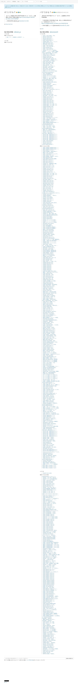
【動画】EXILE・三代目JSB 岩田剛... (49, 291)
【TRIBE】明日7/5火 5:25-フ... (48, 97)
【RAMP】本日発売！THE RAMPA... (49, 423)
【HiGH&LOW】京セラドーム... (48, 236)
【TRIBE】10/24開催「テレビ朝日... (49, 280)
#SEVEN (32, 17)
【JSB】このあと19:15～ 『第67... (49, 127)
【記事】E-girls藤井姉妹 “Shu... (48, 246)
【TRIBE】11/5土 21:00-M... (47, 302)
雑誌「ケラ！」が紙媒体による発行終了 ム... (15, 37)
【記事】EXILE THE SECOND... (48, 373)
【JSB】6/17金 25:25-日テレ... (48, 110)
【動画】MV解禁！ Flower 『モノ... (49, 357)
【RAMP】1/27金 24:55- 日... (48, 425)
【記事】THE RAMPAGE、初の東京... (49, 455)
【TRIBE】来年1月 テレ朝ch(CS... (48, 55)
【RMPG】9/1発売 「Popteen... (48, 653)
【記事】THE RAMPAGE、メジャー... (49, 428)
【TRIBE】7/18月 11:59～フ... (48, 199)
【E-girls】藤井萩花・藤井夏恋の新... (49, 250)
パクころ (3, 1)
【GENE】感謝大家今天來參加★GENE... (50, 214)
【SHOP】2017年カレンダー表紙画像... (50, 360)
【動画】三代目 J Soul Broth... (48, 152)
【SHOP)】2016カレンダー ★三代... (49, 503)
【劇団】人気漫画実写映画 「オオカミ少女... (51, 544)
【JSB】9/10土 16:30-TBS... (47, 235)
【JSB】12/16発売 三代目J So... (48, 514)
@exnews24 (54, 32)
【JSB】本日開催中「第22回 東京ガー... (50, 119)
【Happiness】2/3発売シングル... (48, 548)
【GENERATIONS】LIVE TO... (48, 635)
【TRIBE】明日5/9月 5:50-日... (48, 612)
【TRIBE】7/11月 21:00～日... (48, 96)
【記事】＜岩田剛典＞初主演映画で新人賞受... (51, 381)
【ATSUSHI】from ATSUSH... (48, 318)
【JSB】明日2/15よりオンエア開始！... (49, 557)
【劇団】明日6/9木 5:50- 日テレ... (48, 619)
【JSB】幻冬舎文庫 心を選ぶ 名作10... (49, 82)
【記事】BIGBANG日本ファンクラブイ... (50, 614)
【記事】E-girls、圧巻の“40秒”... (48, 587)
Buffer (42, 28)
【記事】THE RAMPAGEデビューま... (49, 409)
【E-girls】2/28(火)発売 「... (47, 460)
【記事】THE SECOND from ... (48, 586)
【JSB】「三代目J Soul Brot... (48, 559)
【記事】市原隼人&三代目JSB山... (48, 332)
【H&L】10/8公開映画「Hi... (47, 73)
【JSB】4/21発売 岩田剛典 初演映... (49, 603)
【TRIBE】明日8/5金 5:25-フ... (48, 212)
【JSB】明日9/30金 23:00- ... (47, 258)
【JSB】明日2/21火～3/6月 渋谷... (48, 456)
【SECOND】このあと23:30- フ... (48, 66)
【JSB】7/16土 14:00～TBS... (48, 186)
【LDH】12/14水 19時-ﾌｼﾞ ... (47, 363)
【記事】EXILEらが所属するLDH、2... (49, 393)
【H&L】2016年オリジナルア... (48, 121)
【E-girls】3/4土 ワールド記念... (48, 444)
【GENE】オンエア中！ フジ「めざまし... (50, 568)
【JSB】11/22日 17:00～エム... (48, 155)
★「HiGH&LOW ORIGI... (47, 617)
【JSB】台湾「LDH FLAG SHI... (48, 210)
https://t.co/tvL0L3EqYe (24, 17)
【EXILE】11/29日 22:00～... (47, 504)
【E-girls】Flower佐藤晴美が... (48, 541)
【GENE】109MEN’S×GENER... (48, 580)
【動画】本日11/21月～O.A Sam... (48, 328)
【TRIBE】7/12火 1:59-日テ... (48, 108)
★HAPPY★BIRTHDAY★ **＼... (48, 79)
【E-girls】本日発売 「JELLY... (48, 322)
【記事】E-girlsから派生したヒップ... (49, 338)
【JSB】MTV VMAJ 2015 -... (47, 500)
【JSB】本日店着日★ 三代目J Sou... (49, 311)
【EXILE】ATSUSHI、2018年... (48, 639)
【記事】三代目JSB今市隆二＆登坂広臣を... (50, 542)
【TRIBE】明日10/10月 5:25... (48, 279)
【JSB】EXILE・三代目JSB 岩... (48, 313)
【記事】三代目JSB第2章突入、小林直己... (50, 596)
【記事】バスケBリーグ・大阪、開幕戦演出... (51, 239)
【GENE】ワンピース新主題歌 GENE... (50, 478)
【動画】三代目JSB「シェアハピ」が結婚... (50, 407)
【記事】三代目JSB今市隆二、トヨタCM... (50, 324)
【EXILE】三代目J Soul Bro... (48, 294)
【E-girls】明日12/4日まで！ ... (48, 39)
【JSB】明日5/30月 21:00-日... (48, 113)
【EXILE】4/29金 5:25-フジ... (48, 610)
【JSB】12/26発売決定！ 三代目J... (49, 511)
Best (18, 1)
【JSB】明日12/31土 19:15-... (48, 388)
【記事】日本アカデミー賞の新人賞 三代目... (51, 414)
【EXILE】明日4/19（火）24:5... (48, 604)
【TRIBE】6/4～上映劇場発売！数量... (49, 163)
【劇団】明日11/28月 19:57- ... (48, 42)
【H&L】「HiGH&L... (46, 624)
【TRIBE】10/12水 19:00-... (47, 256)
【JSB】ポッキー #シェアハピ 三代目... (50, 71)
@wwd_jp (17, 32)
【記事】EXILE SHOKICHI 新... (48, 585)
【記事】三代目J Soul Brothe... (48, 390)
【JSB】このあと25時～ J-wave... (48, 126)
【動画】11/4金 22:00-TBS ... (48, 304)
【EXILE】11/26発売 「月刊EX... (48, 333)
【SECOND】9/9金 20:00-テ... (48, 233)
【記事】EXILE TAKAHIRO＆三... (48, 191)
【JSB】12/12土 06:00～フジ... (48, 508)
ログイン (9, 1)
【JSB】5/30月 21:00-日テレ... (48, 162)
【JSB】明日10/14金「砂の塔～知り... (49, 58)
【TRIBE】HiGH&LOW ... (47, 83)
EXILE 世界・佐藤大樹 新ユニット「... (49, 133)
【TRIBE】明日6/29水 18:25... (48, 106)
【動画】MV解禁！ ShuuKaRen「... (49, 628)
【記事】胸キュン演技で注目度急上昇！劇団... (51, 554)
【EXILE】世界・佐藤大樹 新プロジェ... (50, 134)
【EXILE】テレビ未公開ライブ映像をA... (50, 631)
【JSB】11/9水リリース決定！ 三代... (49, 261)
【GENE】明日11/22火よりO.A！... (49, 329)
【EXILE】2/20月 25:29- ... (47, 143)
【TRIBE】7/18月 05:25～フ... (48, 190)
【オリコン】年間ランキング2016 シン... (50, 377)
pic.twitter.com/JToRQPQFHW (61, 23)
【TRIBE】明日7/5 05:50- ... (47, 99)
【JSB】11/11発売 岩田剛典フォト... (49, 315)
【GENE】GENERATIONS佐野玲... (49, 538)
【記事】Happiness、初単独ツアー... (49, 418)
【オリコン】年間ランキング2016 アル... (50, 374)
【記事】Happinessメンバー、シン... (49, 499)
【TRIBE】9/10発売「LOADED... (48, 234)
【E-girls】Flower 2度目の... (47, 217)
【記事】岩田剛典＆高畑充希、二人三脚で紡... (51, 615)
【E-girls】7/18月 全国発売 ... (48, 85)
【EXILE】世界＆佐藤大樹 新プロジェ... (50, 449)
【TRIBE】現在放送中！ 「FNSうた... (49, 84)
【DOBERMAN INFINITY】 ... (48, 453)
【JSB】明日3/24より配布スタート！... (49, 588)
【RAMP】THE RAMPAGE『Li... (48, 398)
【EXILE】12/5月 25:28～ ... (47, 38)
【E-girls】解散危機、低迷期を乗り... (49, 488)
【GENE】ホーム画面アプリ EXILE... (49, 549)
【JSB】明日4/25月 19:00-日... (48, 607)
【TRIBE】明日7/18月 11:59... (48, 88)
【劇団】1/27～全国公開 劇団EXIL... (49, 129)
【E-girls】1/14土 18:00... (47, 473)
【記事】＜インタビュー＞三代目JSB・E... (50, 498)
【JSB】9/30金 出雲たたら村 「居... (49, 257)
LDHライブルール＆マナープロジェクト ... (50, 493)
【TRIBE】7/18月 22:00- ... (47, 93)
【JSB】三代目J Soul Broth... (48, 45)
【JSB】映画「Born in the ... (47, 551)
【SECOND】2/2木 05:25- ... (47, 448)
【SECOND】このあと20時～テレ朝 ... (49, 95)
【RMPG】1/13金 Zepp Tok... (48, 411)
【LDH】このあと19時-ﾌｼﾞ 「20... (48, 362)
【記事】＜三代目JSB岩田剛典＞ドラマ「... (50, 366)
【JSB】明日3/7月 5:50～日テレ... (48, 569)
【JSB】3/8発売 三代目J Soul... (48, 400)
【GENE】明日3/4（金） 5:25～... (48, 566)
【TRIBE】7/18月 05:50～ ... (47, 86)
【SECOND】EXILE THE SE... (48, 183)
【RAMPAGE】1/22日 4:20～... (48, 422)
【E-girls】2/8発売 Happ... (47, 306)
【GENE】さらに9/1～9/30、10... (48, 491)
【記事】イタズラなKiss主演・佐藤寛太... (50, 421)
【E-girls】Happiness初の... (47, 74)
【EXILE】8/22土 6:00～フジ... (48, 486)
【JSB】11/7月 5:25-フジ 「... (48, 310)
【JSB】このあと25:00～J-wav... (48, 483)
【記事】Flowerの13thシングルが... (49, 417)
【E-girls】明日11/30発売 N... (48, 343)
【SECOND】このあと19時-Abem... (49, 640)
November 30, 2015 (24, 21)
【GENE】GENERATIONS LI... (48, 254)
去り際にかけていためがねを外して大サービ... (51, 89)
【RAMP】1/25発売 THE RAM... (48, 349)
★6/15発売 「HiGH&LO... (47, 618)
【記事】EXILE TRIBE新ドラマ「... (49, 496)
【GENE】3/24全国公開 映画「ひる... (49, 356)
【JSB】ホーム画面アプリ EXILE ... (49, 502)
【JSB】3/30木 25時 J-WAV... (48, 651)
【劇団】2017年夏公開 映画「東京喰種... (50, 359)
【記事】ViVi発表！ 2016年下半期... (49, 334)
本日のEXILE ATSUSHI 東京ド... (48, 72)
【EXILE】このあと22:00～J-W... (48, 507)
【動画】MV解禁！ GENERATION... (49, 299)
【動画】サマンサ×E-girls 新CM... (48, 255)
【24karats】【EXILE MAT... (47, 454)
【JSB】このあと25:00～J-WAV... (48, 480)
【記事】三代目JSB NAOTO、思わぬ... (49, 530)
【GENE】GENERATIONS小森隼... (49, 537)
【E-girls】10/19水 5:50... (47, 56)
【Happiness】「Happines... (47, 321)
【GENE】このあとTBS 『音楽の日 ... (50, 477)
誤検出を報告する (69, 658)
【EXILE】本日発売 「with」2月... (48, 379)
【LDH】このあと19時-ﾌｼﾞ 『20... (48, 35)
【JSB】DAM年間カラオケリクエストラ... (50, 510)
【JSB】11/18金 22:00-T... (47, 326)
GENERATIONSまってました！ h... (49, 476)
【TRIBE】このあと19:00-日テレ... (49, 634)
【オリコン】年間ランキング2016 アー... (50, 376)
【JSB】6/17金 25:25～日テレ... (48, 167)
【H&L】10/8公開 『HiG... (47, 64)
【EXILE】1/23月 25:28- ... (47, 130)
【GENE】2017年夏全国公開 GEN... (49, 367)
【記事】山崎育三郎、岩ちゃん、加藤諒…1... (51, 384)
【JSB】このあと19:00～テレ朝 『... (49, 118)
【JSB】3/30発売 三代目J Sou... (48, 573)
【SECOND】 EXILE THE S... (48, 44)
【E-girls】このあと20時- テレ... (48, 132)
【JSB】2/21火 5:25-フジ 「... (48, 458)
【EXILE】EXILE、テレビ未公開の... (49, 629)
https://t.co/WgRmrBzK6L (47, 23)
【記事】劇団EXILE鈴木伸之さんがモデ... (50, 598)
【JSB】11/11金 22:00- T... (47, 316)
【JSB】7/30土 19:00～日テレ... (48, 206)
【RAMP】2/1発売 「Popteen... (48, 437)
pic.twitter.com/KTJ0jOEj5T (12, 18)
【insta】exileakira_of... (46, 442)
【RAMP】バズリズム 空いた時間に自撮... (50, 426)
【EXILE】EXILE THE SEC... (48, 232)
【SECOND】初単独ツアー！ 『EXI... (49, 179)
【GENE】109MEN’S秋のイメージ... (49, 489)
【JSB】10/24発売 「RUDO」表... (49, 296)
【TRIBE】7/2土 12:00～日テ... (48, 112)
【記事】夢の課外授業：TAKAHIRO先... (50, 284)
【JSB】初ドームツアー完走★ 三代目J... (50, 516)
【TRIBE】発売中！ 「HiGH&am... (49, 642)
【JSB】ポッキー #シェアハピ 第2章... (49, 222)
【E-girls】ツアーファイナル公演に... (49, 75)
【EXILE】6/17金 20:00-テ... (47, 111)
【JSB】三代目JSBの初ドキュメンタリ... (50, 117)
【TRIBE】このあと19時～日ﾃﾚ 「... (49, 637)
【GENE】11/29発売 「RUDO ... (48, 327)
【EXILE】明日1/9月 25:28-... (48, 123)
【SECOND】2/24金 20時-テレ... (48, 461)
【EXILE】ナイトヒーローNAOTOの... (49, 609)
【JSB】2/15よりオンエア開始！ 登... (49, 555)
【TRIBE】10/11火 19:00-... (47, 632)
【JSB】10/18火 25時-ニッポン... (48, 289)
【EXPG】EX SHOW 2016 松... (48, 207)
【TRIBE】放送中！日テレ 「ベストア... (50, 41)
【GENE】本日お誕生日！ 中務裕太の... (50, 403)
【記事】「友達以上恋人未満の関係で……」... (51, 240)
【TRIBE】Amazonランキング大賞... (49, 344)
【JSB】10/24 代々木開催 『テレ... (49, 53)
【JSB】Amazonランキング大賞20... (49, 531)
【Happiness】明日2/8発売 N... (48, 647)
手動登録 (14, 1)
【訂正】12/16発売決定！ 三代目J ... (49, 513)
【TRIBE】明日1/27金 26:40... (48, 645)
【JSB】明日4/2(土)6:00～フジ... (48, 601)
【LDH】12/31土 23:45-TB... (47, 387)
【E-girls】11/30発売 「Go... (47, 307)
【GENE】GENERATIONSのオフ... (49, 394)
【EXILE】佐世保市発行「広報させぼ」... (50, 305)
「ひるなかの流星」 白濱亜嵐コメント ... (50, 60)
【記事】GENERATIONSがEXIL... (48, 427)
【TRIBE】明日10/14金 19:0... (48, 57)
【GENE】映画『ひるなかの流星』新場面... (50, 371)
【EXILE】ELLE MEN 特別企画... (48, 69)
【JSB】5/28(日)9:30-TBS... (47, 116)
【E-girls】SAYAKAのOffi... (47, 443)
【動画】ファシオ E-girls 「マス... (48, 410)
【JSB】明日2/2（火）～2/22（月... (49, 560)
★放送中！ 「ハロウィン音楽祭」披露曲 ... (50, 51)
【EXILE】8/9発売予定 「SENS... (48, 625)
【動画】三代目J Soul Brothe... (48, 229)
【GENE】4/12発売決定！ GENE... (49, 440)
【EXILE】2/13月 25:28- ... (47, 141)
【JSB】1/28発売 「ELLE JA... (48, 395)
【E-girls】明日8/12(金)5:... (47, 216)
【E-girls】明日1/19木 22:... (47, 420)
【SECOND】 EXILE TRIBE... (48, 67)
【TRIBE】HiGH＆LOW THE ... (48, 100)
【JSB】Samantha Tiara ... (47, 47)
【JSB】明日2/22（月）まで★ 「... (49, 562)
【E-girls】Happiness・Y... (47, 540)
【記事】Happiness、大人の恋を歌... (49, 412)
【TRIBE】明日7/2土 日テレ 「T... (48, 172)
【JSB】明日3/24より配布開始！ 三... (49, 590)
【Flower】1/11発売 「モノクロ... (48, 351)
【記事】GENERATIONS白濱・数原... (49, 385)
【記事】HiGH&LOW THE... (47, 273)
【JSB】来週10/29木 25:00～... (48, 497)
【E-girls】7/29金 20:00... (47, 203)
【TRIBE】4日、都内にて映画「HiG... (49, 78)
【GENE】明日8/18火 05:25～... (48, 485)
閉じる (5, 682)
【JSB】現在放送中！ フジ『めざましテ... (50, 571)
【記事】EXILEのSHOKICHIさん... (49, 593)
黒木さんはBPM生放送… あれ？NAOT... (50, 52)
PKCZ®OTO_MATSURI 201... (48, 80)
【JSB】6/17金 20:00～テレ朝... (48, 166)
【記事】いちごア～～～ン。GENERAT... (50, 464)
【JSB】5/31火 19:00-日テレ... (48, 115)
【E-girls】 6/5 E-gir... (46, 652)
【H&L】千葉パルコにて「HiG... (48, 623)
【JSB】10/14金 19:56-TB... (47, 282)
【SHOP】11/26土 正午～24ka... (48, 337)
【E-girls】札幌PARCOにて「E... (48, 415)
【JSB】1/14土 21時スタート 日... (48, 383)
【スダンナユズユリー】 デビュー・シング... (51, 451)
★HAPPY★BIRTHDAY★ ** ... (48, 144)
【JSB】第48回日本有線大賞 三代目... (49, 509)
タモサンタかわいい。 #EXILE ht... (49, 535)
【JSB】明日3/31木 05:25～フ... (48, 599)
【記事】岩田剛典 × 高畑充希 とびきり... (50, 156)
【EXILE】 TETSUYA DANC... (48, 643)
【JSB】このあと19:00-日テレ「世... (49, 608)
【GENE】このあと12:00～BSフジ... (49, 487)
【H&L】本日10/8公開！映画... (48, 62)
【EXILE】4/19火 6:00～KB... (48, 606)
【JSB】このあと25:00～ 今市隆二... (49, 536)
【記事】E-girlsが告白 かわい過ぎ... (49, 447)
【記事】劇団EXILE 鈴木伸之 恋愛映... (49, 158)
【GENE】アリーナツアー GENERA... (49, 50)
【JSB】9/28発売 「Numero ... (48, 252)
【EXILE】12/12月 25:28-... (47, 36)
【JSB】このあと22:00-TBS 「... (48, 46)
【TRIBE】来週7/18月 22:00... (48, 94)
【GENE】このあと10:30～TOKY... (49, 558)
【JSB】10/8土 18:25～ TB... (47, 278)
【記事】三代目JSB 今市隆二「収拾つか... (50, 543)
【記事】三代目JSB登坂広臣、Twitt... (49, 335)
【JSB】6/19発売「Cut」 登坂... (48, 621)
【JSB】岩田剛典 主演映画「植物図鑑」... (50, 613)
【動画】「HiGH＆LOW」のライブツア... (50, 272)
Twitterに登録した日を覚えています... (49, 465)
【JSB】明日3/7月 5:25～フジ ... (48, 570)
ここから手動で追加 (29, 660)
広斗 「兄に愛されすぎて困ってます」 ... (50, 245)
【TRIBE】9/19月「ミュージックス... (49, 241)
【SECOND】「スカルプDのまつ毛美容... (50, 648)
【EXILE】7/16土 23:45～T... (47, 91)
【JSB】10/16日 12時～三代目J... (48, 61)
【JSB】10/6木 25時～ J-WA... (48, 63)
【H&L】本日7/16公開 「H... (47, 90)
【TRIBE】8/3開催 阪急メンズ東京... (49, 211)
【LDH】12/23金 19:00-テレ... (48, 40)
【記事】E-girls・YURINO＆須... (48, 439)
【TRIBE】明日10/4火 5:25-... (48, 262)
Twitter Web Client (9, 24)
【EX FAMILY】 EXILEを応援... (48, 230)
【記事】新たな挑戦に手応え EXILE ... (49, 271)
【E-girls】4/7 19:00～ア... (47, 602)
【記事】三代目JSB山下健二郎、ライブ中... (50, 389)
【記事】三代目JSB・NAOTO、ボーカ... (50, 597)
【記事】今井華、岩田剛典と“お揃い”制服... (50, 563)
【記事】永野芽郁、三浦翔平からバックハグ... (51, 354)
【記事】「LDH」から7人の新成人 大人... (50, 406)
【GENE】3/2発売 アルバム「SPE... (49, 552)
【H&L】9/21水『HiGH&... (47, 68)
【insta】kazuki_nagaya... (47, 224)
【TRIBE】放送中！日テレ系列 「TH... (49, 104)
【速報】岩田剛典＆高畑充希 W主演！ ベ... (50, 122)
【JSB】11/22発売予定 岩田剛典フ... (49, 227)
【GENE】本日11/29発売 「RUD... (49, 340)
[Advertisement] (39, 671)
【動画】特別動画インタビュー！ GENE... (50, 317)
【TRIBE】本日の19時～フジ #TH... (49, 532)
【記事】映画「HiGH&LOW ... (48, 288)
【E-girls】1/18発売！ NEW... (48, 348)
